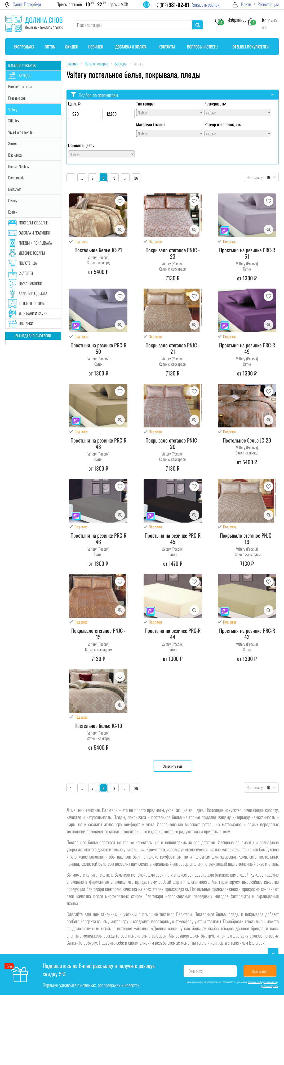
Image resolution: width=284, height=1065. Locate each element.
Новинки (95, 47)
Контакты (167, 47)
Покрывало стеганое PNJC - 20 (172, 443)
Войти (246, 4)
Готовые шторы (32, 303)
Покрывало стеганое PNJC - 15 (98, 633)
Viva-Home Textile (20, 132)
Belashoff (14, 189)
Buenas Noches (18, 166)
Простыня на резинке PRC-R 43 (247, 633)
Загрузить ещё (173, 766)
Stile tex (13, 120)
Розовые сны (17, 98)
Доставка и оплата (131, 47)
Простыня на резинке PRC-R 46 (98, 538)
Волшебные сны (20, 86)
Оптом (50, 47)
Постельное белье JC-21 (98, 250)
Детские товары (32, 253)
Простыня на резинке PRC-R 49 (247, 348)
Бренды (25, 75)
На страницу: (253, 177)
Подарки (26, 323)
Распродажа (24, 47)
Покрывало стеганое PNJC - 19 (247, 538)
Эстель (13, 143)
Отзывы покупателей (251, 47)
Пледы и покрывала (35, 243)
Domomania (16, 177)
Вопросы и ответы (202, 47)
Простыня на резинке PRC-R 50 (98, 348)
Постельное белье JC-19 (98, 725)
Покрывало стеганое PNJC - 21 (172, 348)
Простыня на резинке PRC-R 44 (173, 633)
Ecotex (12, 212)
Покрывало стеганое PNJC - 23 (172, 253)
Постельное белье (33, 223)
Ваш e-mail (196, 971)
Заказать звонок (205, 4)
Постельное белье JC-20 (247, 440)
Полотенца (28, 263)
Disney (12, 200)
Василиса (15, 155)
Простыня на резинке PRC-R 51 (247, 253)
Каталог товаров (22, 65)
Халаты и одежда (33, 293)
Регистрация (268, 4)
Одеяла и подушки (34, 233)
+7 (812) (172, 5)
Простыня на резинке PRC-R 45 (173, 538)
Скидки (71, 47)
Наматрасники (30, 283)
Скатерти (26, 273)
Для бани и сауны (33, 313)
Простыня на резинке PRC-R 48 (98, 443)
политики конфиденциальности (262, 982)
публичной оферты (269, 986)
